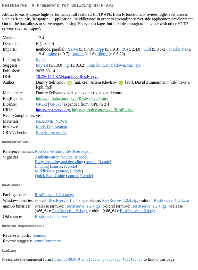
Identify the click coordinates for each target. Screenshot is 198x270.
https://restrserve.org (53, 111)
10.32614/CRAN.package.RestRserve (67, 77)
